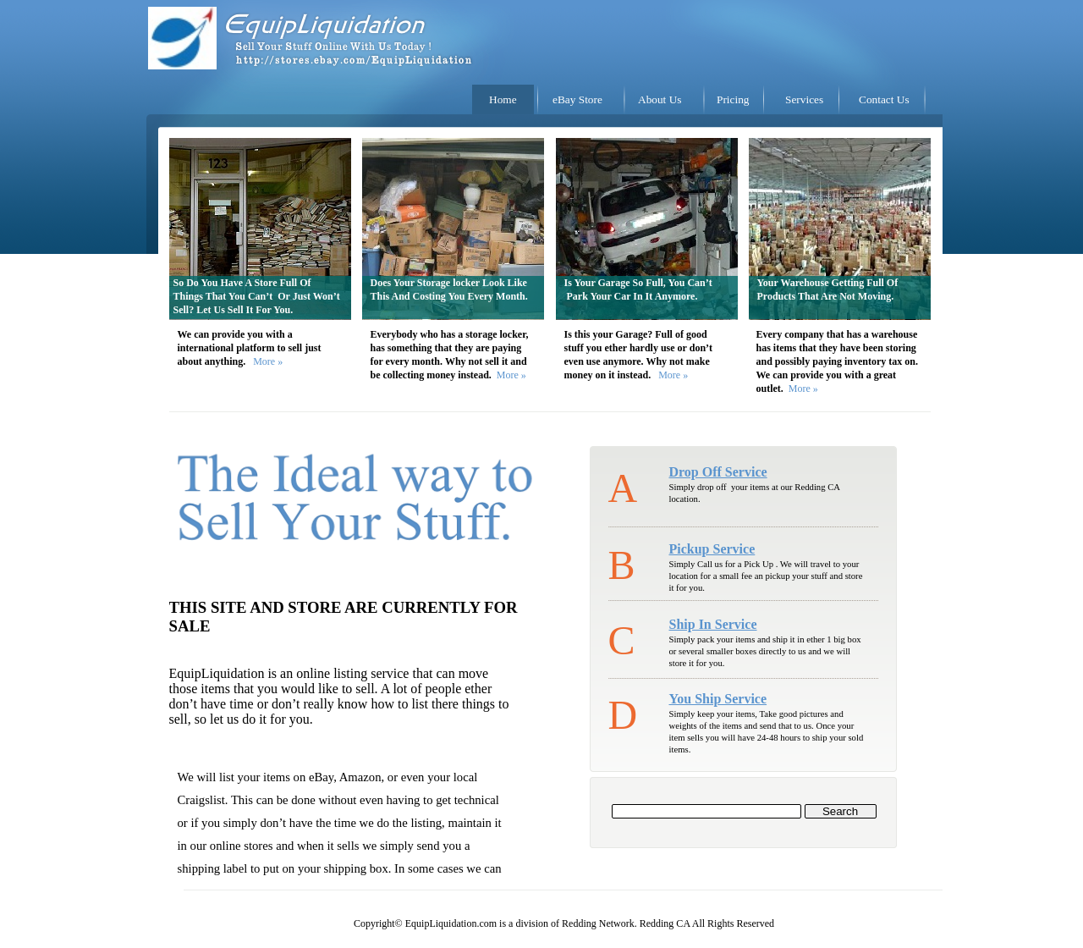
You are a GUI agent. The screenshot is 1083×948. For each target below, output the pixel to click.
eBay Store (577, 99)
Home (503, 99)
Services (804, 99)
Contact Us (884, 99)
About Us (659, 99)
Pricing (733, 99)
